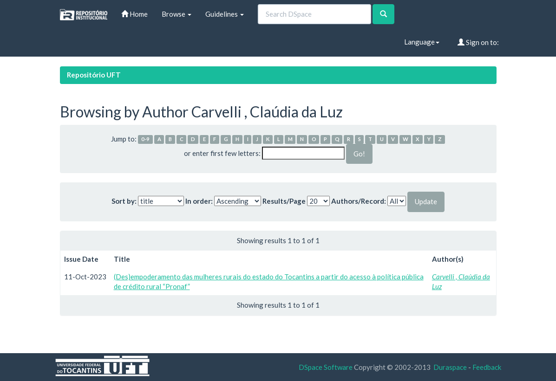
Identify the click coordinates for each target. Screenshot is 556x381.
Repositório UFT (94, 75)
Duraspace (450, 367)
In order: (199, 201)
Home (134, 14)
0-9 (145, 139)
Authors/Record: (358, 201)
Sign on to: (478, 42)
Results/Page (284, 201)
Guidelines (224, 14)
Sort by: (124, 201)
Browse (176, 14)
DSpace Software (326, 367)
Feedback (486, 367)
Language (421, 42)
